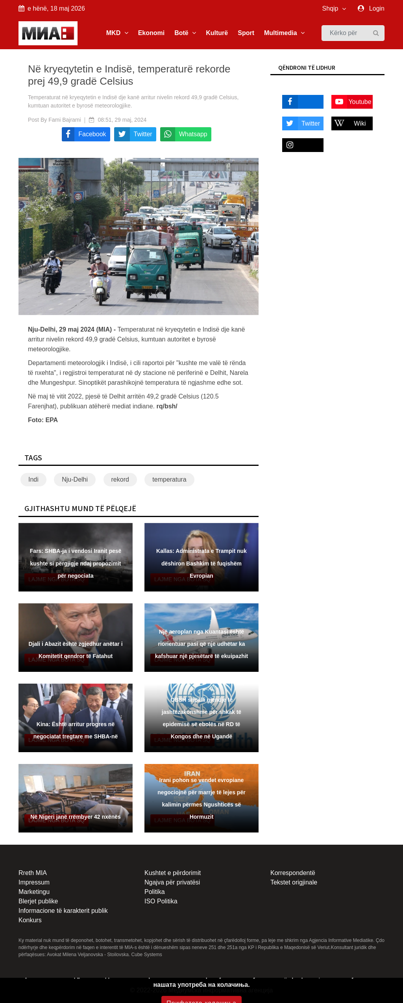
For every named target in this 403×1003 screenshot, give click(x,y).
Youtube (351, 102)
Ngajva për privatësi (172, 882)
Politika (154, 891)
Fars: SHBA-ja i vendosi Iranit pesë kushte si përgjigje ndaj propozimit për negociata (76, 563)
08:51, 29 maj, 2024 (122, 120)
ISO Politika (160, 901)
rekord (120, 479)
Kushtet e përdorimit (172, 873)
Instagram (299, 145)
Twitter (301, 123)
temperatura (169, 479)
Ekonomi (151, 33)
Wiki (348, 123)
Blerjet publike (38, 901)
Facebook (299, 102)
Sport (246, 33)
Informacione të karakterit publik (63, 910)
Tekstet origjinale (293, 882)
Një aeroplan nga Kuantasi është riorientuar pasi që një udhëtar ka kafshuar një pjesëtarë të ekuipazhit (201, 643)
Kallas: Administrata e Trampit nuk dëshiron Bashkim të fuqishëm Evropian (201, 563)
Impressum (34, 882)
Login (377, 8)
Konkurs (30, 920)
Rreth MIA (32, 873)
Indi (33, 479)
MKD (117, 33)
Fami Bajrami (64, 120)
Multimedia (284, 33)
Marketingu (34, 891)
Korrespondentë (292, 873)
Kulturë (217, 33)
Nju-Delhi (75, 479)
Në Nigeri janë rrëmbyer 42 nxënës (75, 817)
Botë (185, 33)
